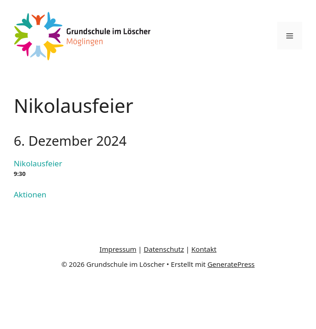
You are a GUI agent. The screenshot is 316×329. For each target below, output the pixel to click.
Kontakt (204, 249)
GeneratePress (231, 264)
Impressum (117, 249)
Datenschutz (164, 249)
